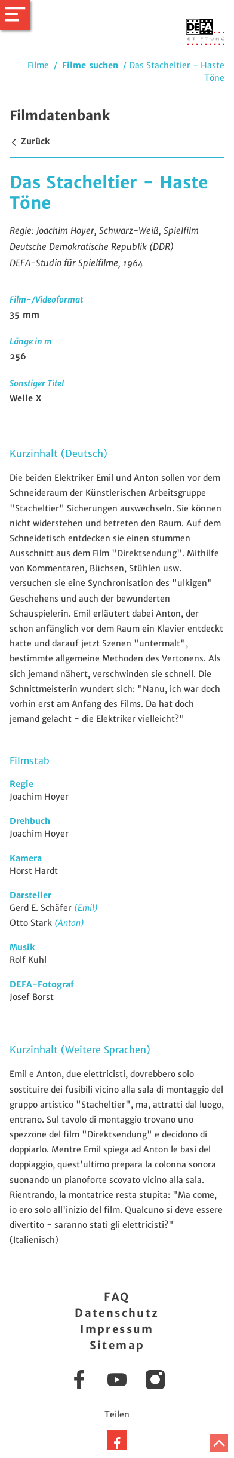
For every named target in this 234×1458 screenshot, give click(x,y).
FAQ (117, 1297)
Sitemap (117, 1345)
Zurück (30, 141)
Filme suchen (90, 65)
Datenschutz (117, 1313)
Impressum (117, 1329)
